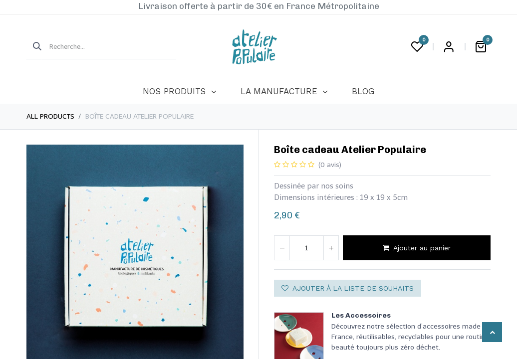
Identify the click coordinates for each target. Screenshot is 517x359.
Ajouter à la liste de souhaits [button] (347, 288)
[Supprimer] (281, 248)
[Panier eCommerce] (481, 47)
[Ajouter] (330, 248)
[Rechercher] (34, 46)
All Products (50, 116)
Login (449, 47)
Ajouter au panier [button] (417, 248)
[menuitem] (179, 91)
